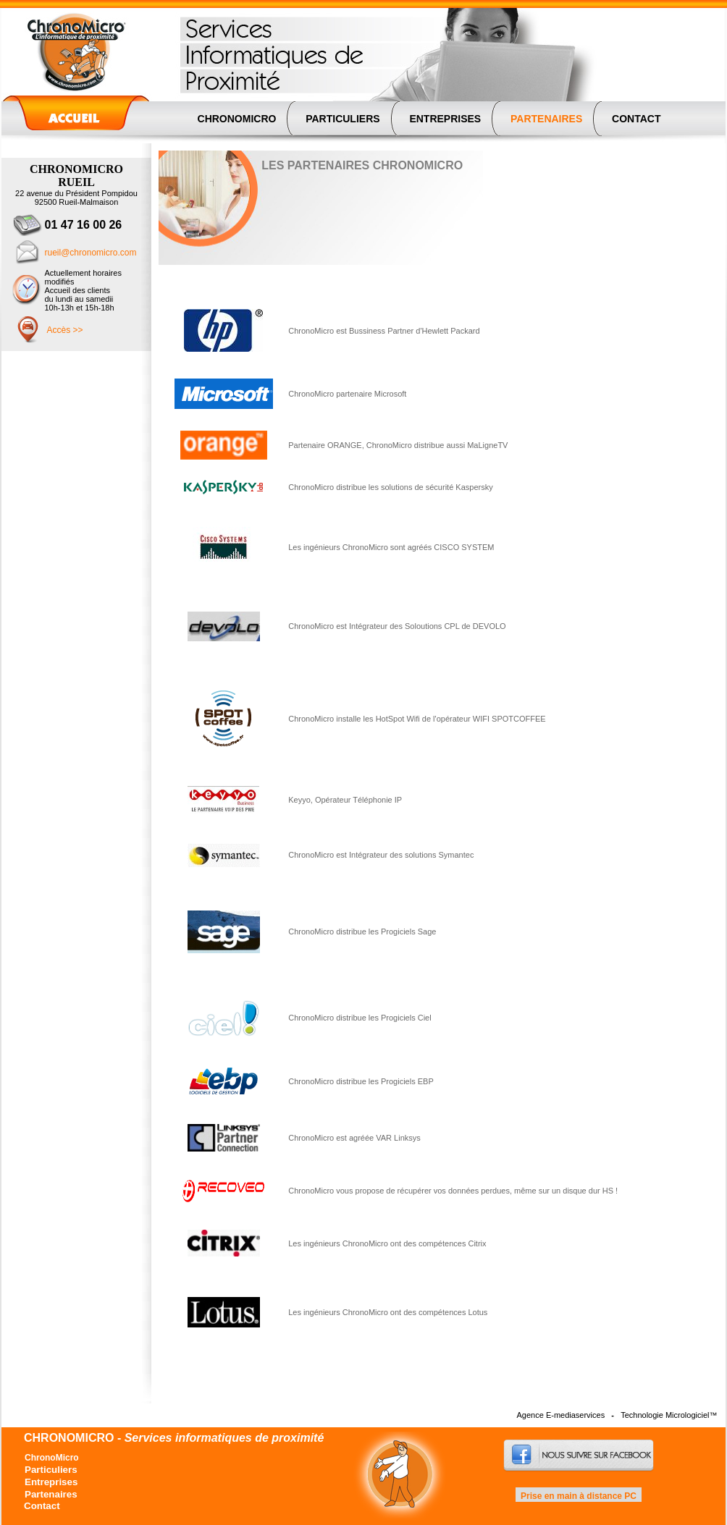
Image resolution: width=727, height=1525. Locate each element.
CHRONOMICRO (237, 118)
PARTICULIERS (342, 118)
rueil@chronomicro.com (91, 253)
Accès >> (65, 330)
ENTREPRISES (445, 118)
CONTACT (636, 118)
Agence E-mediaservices (561, 1415)
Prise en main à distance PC (578, 1496)
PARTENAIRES (546, 118)
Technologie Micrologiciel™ (669, 1415)
